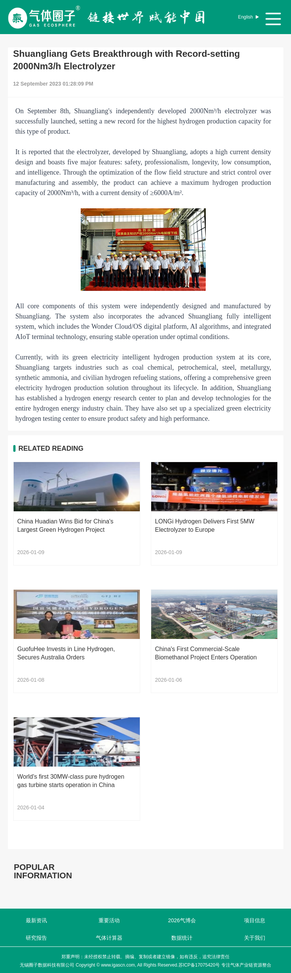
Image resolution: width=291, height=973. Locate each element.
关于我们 (254, 938)
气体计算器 (109, 938)
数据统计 (181, 938)
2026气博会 (182, 920)
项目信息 (254, 920)
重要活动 (109, 920)
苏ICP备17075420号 (199, 965)
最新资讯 (36, 920)
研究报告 (36, 938)
